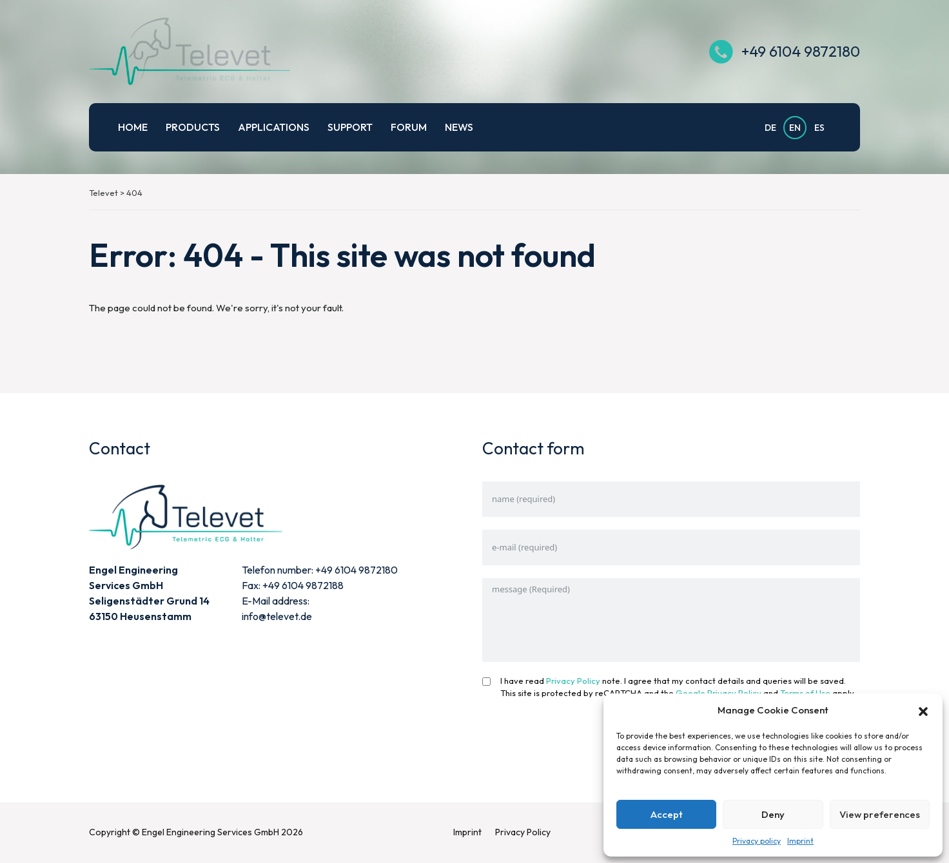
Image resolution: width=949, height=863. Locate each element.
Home (133, 127)
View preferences (879, 814)
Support (350, 127)
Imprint (800, 841)
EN (795, 127)
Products (193, 127)
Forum (409, 127)
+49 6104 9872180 (800, 51)
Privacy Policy (573, 680)
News (459, 127)
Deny (773, 814)
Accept (667, 814)
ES (819, 127)
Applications (273, 127)
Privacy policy (756, 841)
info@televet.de (277, 616)
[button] (923, 710)
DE (770, 127)
